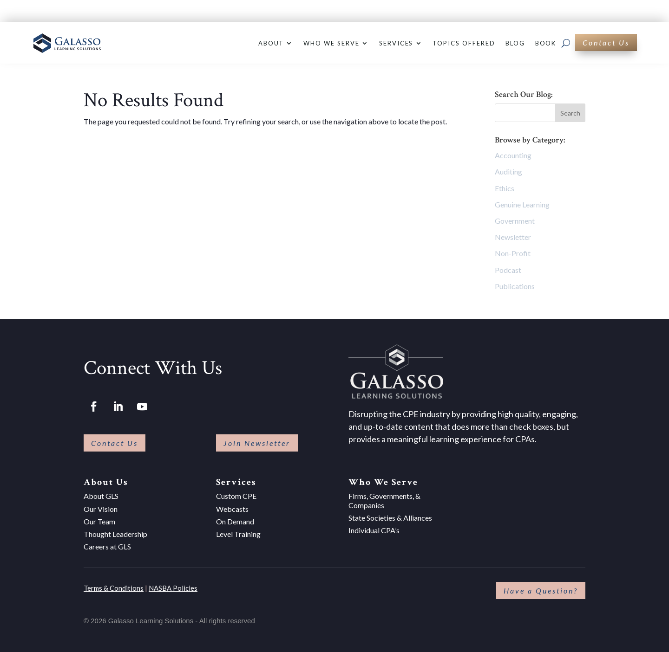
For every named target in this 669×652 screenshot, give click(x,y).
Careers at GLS (107, 546)
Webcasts (232, 508)
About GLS (101, 495)
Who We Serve (331, 43)
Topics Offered (464, 43)
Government (515, 220)
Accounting (513, 155)
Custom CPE (236, 495)
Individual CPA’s (374, 530)
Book (546, 43)
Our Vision (101, 508)
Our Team (99, 521)
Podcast (508, 269)
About (271, 43)
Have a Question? (541, 590)
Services (396, 43)
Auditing (508, 171)
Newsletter (513, 236)
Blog (515, 43)
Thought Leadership (115, 533)
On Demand (235, 521)
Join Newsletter (256, 443)
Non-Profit (513, 253)
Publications (515, 286)
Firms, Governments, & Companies (384, 500)
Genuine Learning (522, 204)
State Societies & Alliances (390, 517)
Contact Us (606, 42)
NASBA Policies (173, 588)
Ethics (504, 188)
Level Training (238, 533)
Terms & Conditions (114, 588)
